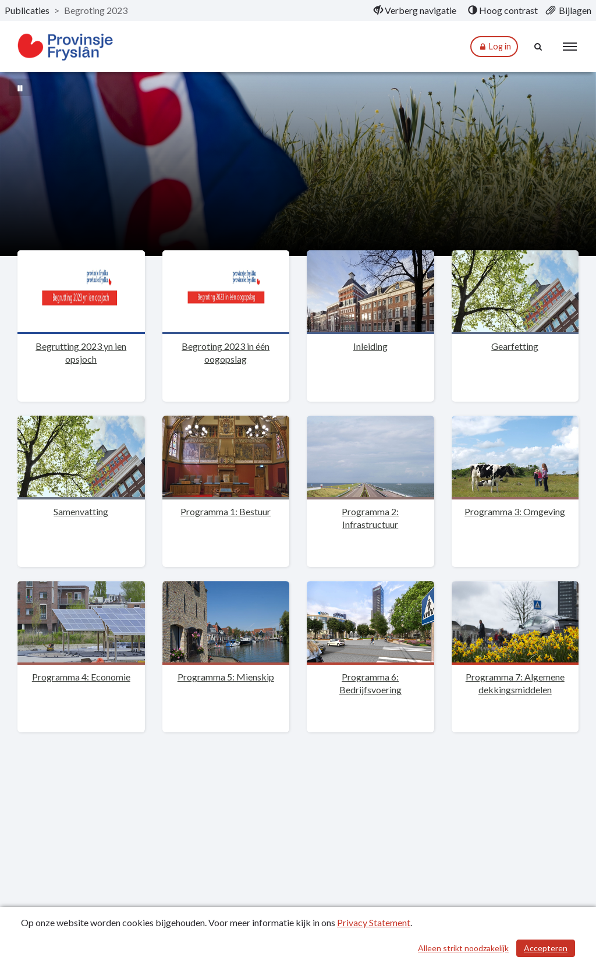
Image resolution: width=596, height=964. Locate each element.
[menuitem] (415, 10)
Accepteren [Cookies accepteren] (545, 948)
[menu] (569, 46)
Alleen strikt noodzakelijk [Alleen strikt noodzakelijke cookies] (463, 948)
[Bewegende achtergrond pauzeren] (20, 87)
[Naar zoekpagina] (538, 46)
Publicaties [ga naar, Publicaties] (27, 10)
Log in (494, 47)
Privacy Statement (373, 922)
